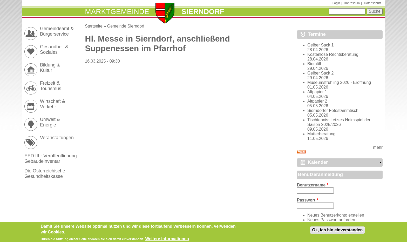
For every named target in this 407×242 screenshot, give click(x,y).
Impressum (351, 3)
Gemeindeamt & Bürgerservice (57, 31)
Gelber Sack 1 (320, 45)
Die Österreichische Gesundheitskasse (44, 173)
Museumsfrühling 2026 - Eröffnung (339, 82)
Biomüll (314, 64)
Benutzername (312, 185)
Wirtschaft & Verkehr (52, 104)
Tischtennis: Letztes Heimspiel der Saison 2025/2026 (338, 122)
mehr (378, 147)
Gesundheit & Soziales (54, 49)
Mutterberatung (321, 134)
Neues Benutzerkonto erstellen (335, 215)
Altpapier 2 (317, 101)
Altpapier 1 (317, 92)
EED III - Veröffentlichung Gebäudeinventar (50, 158)
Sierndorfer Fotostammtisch (332, 110)
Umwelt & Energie (50, 122)
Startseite (94, 26)
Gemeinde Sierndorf (125, 26)
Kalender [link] (318, 162)
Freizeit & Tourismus (50, 85)
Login (336, 3)
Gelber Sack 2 (320, 73)
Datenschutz (372, 3)
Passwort (307, 200)
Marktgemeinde (117, 12)
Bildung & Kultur (50, 67)
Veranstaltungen (57, 137)
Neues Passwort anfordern (331, 220)
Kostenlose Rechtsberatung (332, 54)
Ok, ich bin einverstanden (337, 231)
